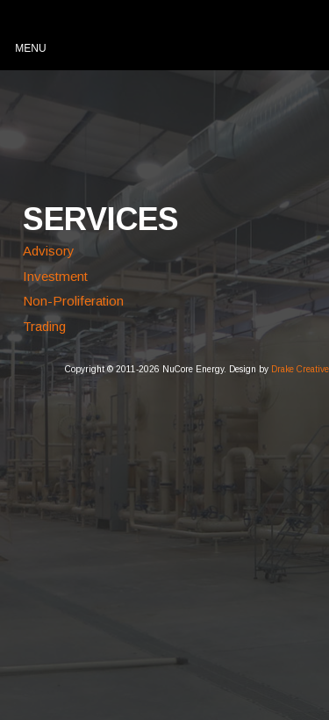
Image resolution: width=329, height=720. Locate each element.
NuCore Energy (107, 125)
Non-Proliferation (73, 300)
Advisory (49, 250)
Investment (55, 276)
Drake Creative (300, 369)
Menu (30, 48)
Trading (44, 326)
